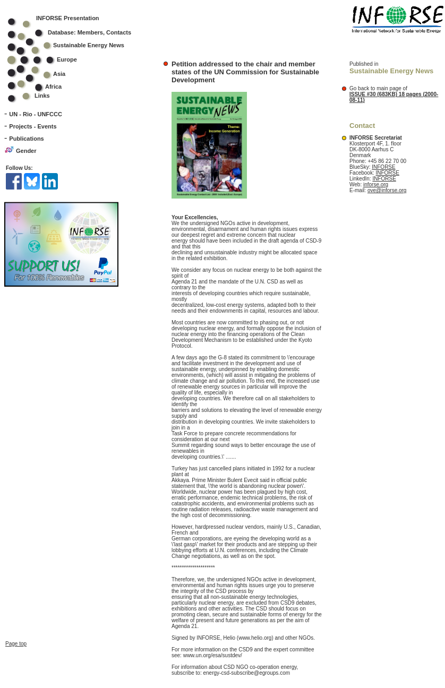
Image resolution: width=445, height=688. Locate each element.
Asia (43, 74)
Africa (53, 86)
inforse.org (375, 184)
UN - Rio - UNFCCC (35, 114)
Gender (26, 151)
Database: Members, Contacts (76, 32)
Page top (16, 620)
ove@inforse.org (387, 190)
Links (42, 95)
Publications (26, 138)
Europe (49, 59)
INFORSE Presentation (67, 18)
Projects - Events (32, 126)
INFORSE (383, 167)
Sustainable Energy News (72, 45)
